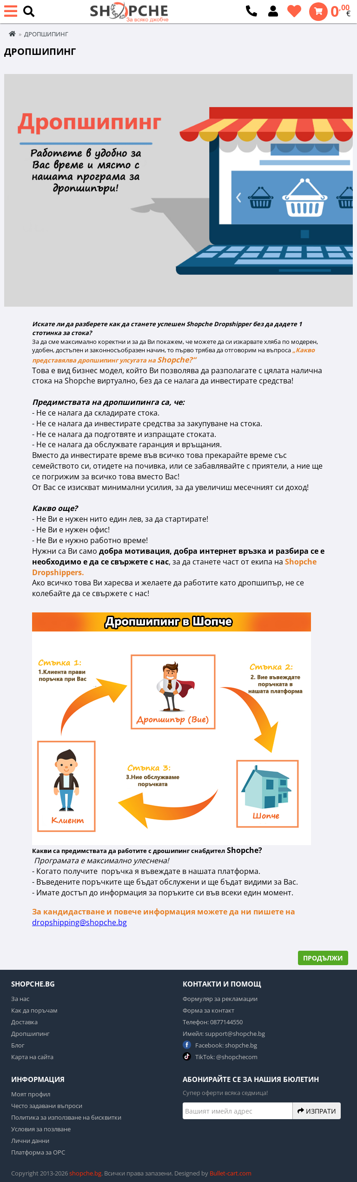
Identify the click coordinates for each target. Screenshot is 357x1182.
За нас (20, 998)
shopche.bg (85, 1173)
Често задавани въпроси (46, 1105)
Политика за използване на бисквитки (66, 1117)
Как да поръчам (34, 1010)
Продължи (323, 958)
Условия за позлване (41, 1129)
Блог (18, 1045)
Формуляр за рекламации (220, 998)
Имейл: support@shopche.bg (224, 1033)
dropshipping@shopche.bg (79, 922)
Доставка (24, 1022)
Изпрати (317, 1111)
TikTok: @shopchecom (220, 1056)
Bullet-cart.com (230, 1173)
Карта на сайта (32, 1057)
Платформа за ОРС (38, 1152)
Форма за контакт (208, 1010)
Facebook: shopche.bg (220, 1045)
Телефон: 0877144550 (213, 1022)
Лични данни (30, 1140)
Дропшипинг (30, 1033)
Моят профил (30, 1094)
